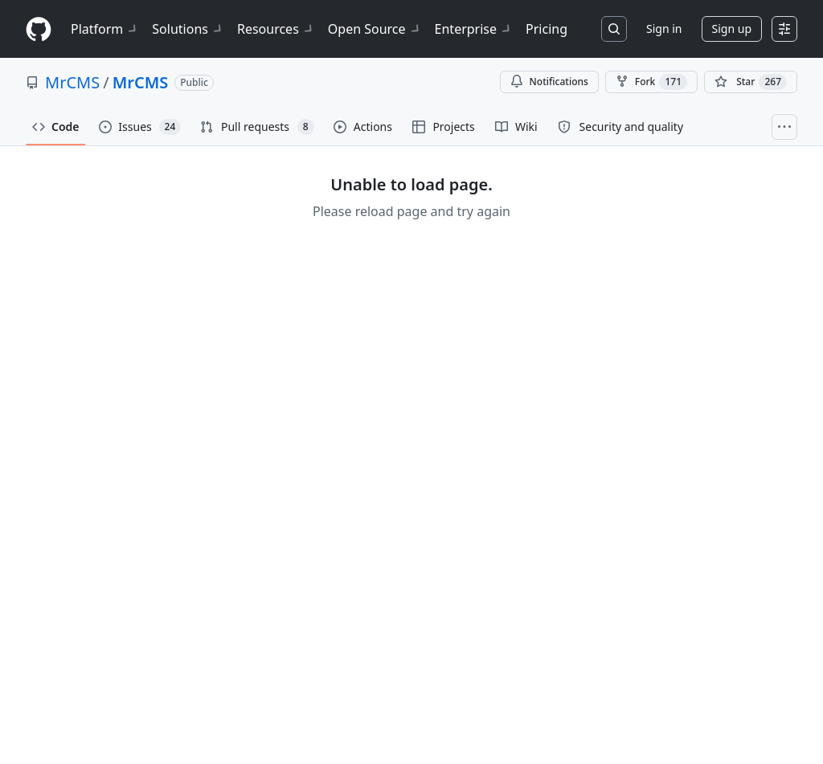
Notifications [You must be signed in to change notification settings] (549, 81)
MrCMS (72, 82)
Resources (276, 29)
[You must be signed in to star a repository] (750, 82)
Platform (105, 29)
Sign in (664, 28)
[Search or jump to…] (614, 29)
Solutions (188, 29)
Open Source (375, 29)
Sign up (731, 28)
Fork (651, 82)
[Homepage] (38, 29)
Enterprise (474, 29)
